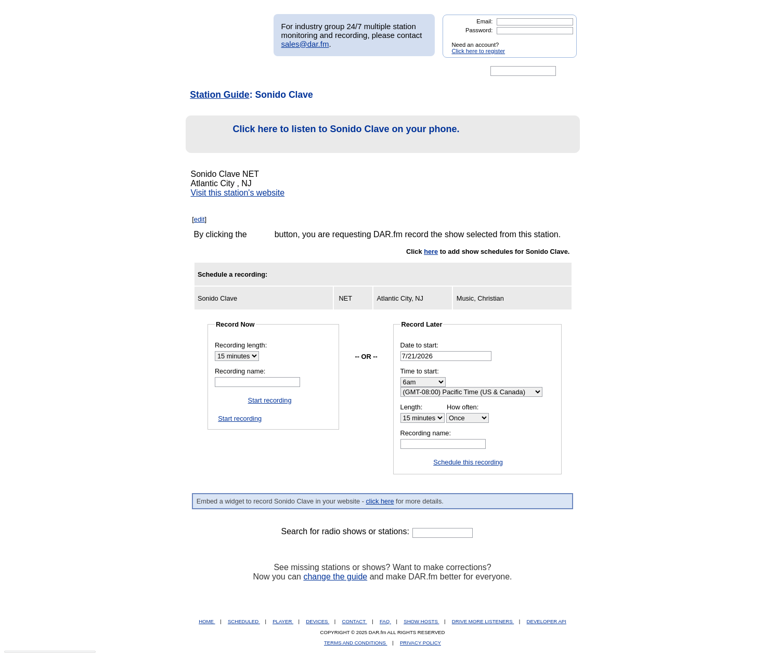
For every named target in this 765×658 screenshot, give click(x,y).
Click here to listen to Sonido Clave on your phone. (325, 134)
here (431, 251)
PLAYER (283, 621)
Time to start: (419, 371)
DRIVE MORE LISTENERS (483, 621)
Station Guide (219, 94)
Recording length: (241, 345)
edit (199, 219)
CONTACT (354, 621)
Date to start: (419, 345)
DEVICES (317, 621)
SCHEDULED (244, 621)
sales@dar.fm (305, 44)
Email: (484, 21)
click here (380, 501)
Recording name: (240, 371)
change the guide (335, 576)
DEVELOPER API (546, 621)
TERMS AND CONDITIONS (355, 643)
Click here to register (478, 51)
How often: (462, 407)
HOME (207, 621)
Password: (478, 30)
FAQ (385, 621)
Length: (411, 407)
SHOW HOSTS (421, 621)
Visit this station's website (238, 192)
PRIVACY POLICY (420, 643)
